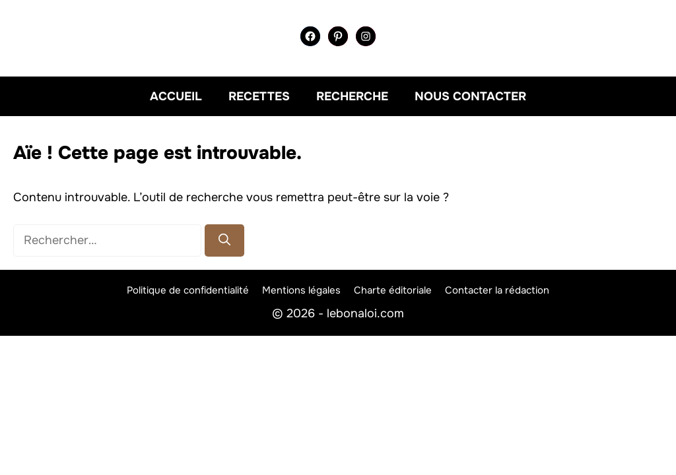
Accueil (176, 96)
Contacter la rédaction (497, 290)
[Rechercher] (224, 240)
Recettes (259, 96)
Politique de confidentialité (188, 290)
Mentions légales (301, 290)
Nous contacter (470, 96)
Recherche (352, 96)
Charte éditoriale (393, 290)
